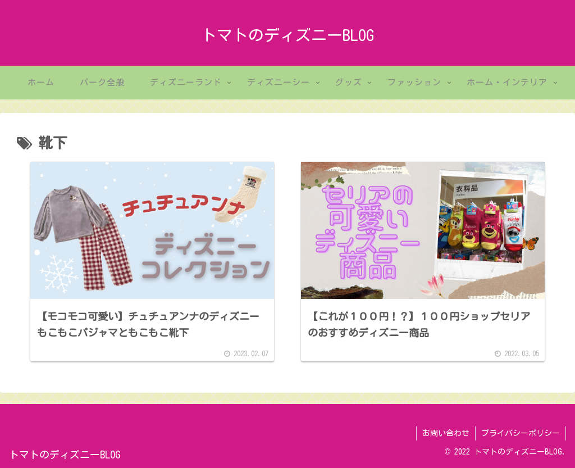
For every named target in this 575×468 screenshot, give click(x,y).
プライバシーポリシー (520, 433)
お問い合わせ (445, 433)
